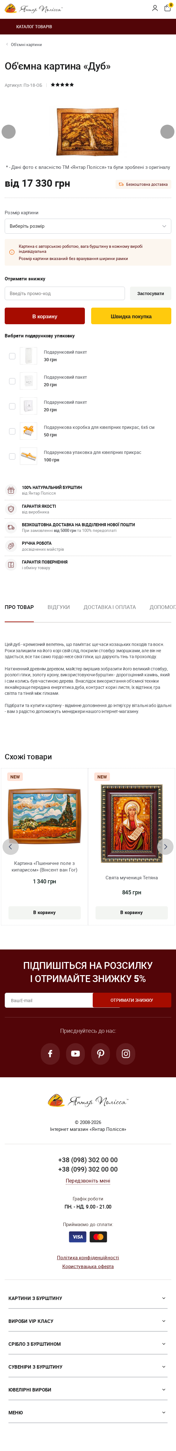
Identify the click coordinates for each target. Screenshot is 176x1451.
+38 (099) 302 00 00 (88, 1171)
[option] (59, 613)
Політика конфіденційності (88, 1259)
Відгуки (59, 608)
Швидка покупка (131, 317)
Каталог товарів (28, 26)
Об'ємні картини (26, 44)
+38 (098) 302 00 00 (88, 1162)
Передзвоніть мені (88, 1182)
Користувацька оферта (88, 1268)
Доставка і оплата (110, 608)
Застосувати (149, 293)
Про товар (19, 608)
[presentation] (9, 132)
